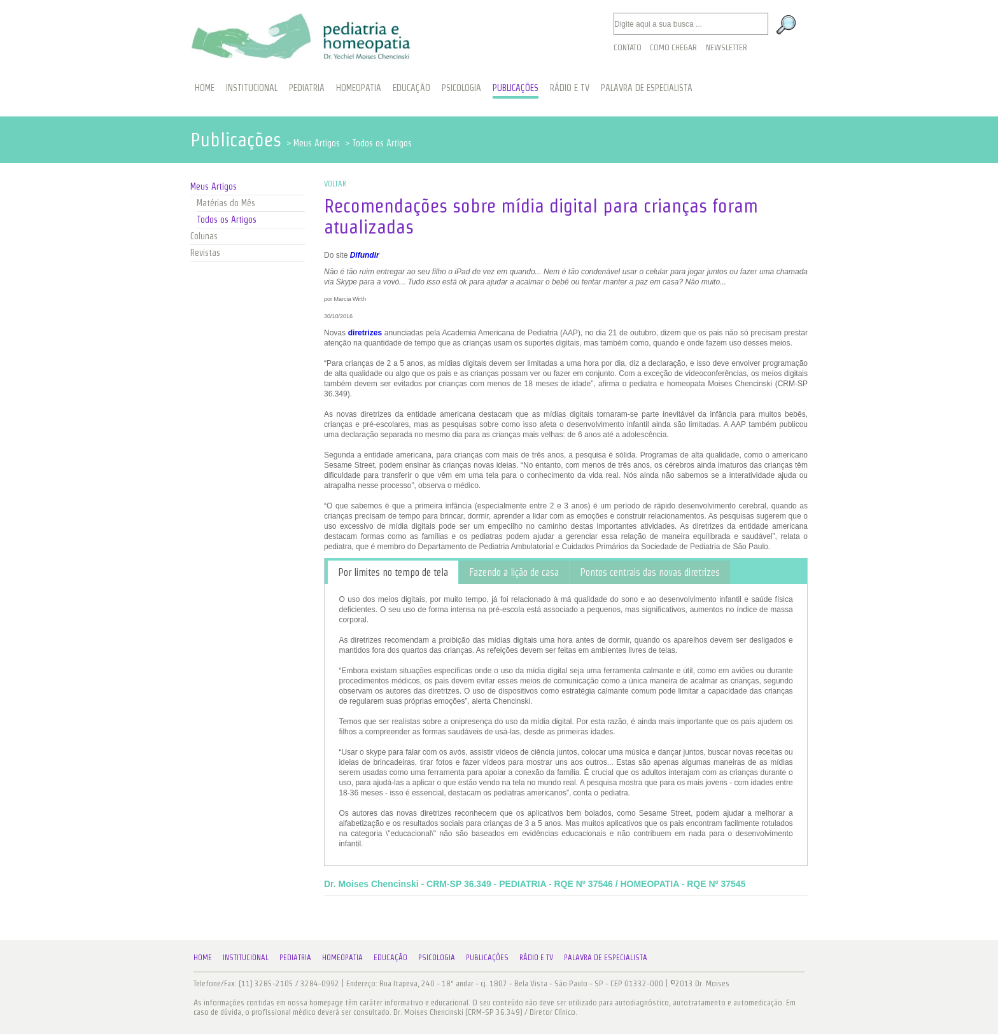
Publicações (487, 957)
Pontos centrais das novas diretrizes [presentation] (650, 572)
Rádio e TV (536, 957)
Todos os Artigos (227, 219)
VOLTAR (335, 183)
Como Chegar (673, 47)
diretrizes (365, 332)
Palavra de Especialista (605, 957)
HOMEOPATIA (358, 88)
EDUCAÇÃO (411, 88)
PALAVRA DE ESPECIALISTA (646, 88)
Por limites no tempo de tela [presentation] (393, 572)
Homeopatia (342, 957)
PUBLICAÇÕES (515, 88)
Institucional (246, 957)
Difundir (364, 255)
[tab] (393, 572)
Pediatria (295, 957)
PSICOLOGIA (461, 88)
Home (202, 957)
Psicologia (436, 957)
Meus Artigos (213, 186)
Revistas (205, 253)
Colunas (204, 236)
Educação (390, 957)
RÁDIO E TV (569, 88)
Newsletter (726, 47)
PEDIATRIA (307, 88)
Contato (628, 47)
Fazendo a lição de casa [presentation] (514, 572)
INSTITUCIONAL (252, 88)
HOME (204, 88)
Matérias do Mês (226, 203)
